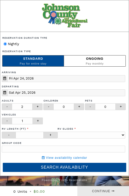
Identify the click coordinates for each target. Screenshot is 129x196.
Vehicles (9, 114)
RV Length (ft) (14, 128)
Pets (88, 100)
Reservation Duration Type (24, 37)
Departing (10, 86)
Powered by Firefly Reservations (64, 180)
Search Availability (64, 167)
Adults (8, 100)
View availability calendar (64, 158)
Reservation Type (16, 51)
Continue (103, 191)
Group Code (11, 143)
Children (50, 100)
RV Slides (65, 128)
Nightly (11, 44)
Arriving (9, 72)
